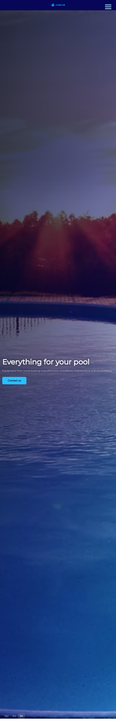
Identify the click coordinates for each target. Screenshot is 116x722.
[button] (108, 6)
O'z (14, 716)
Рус (7, 716)
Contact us (14, 380)
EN (21, 716)
